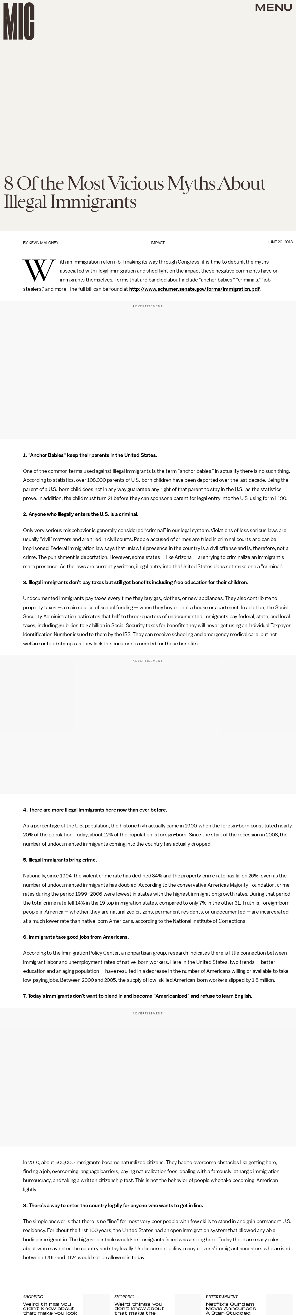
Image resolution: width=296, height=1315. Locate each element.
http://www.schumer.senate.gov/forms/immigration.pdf (194, 289)
